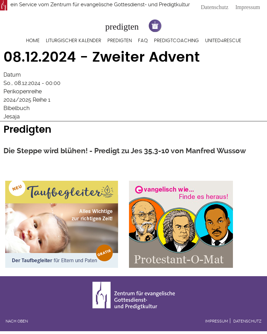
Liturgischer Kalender (73, 40)
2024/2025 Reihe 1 (26, 99)
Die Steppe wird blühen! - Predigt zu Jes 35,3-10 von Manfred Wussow (124, 150)
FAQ (143, 40)
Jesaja (11, 116)
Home (33, 40)
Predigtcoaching (176, 40)
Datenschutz (214, 7)
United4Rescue (223, 40)
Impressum (247, 7)
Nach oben (17, 321)
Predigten (119, 40)
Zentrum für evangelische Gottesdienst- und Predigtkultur (120, 4)
